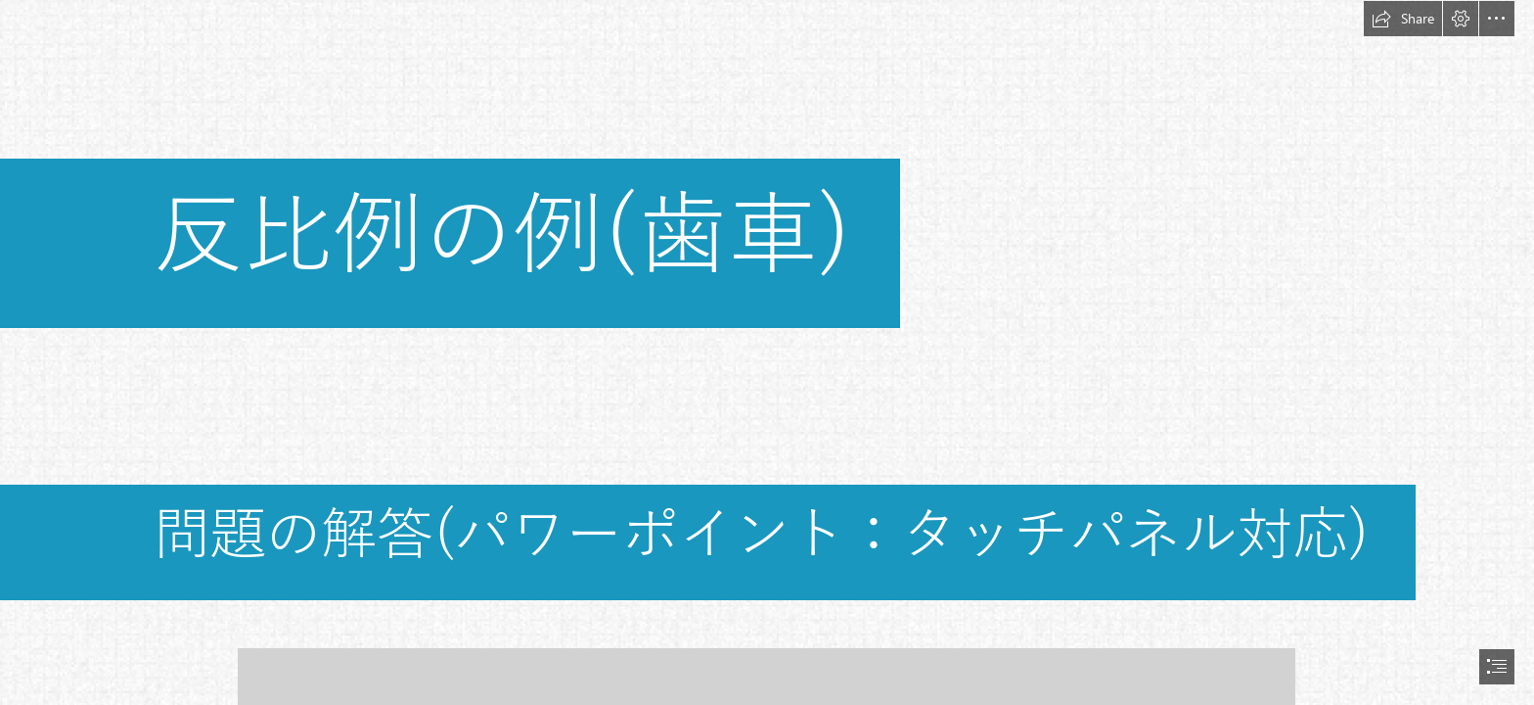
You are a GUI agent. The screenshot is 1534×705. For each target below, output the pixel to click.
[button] (1403, 18)
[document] (767, 352)
